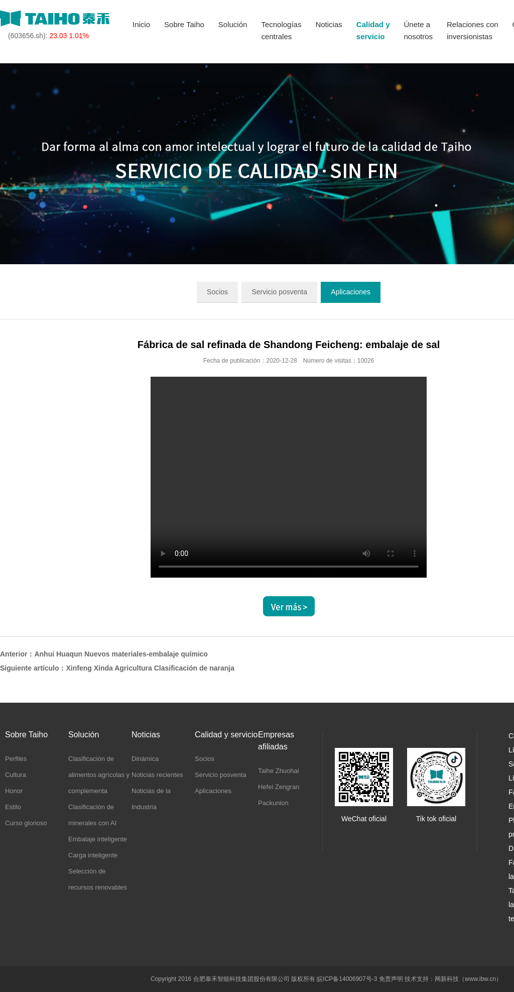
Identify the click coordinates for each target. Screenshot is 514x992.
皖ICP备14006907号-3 (347, 978)
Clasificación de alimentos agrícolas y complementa (99, 775)
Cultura (15, 775)
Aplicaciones (350, 292)
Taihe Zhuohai (278, 771)
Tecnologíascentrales (281, 30)
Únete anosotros (418, 30)
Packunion (273, 803)
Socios (217, 292)
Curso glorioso (26, 823)
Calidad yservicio (373, 30)
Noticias (328, 24)
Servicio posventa (279, 292)
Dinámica (145, 758)
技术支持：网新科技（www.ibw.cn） (453, 978)
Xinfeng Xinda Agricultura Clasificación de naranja (150, 668)
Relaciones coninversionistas (472, 30)
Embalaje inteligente (97, 839)
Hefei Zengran (278, 787)
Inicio (141, 24)
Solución (232, 24)
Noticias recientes (157, 775)
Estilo (13, 807)
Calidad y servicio (226, 734)
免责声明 (391, 978)
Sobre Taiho (184, 24)
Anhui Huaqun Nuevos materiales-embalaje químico (120, 654)
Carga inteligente (92, 855)
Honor (14, 791)
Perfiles (16, 758)
